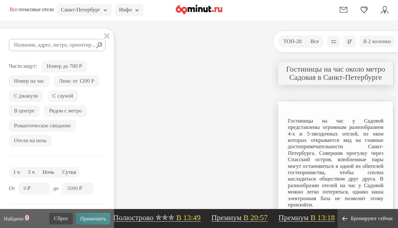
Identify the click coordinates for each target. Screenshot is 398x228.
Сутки (69, 172)
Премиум (241, 217)
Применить (93, 219)
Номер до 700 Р (64, 66)
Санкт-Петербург (83, 10)
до (56, 188)
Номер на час (29, 81)
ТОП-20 (292, 41)
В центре (24, 111)
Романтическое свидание (42, 126)
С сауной (63, 96)
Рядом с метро (65, 111)
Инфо (128, 10)
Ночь (48, 172)
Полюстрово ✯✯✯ (158, 217)
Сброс (61, 218)
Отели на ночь (30, 140)
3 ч (31, 172)
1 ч (16, 172)
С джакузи (26, 96)
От (12, 188)
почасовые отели (31, 9)
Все (315, 41)
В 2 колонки (377, 41)
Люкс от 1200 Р (76, 81)
